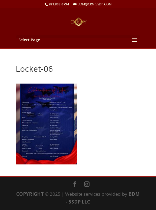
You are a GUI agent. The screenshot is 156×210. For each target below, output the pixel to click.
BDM (134, 194)
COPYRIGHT (30, 194)
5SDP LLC (79, 202)
